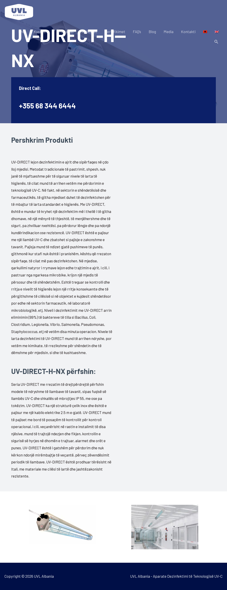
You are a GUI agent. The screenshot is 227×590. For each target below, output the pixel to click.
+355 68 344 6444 (47, 105)
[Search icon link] (216, 41)
